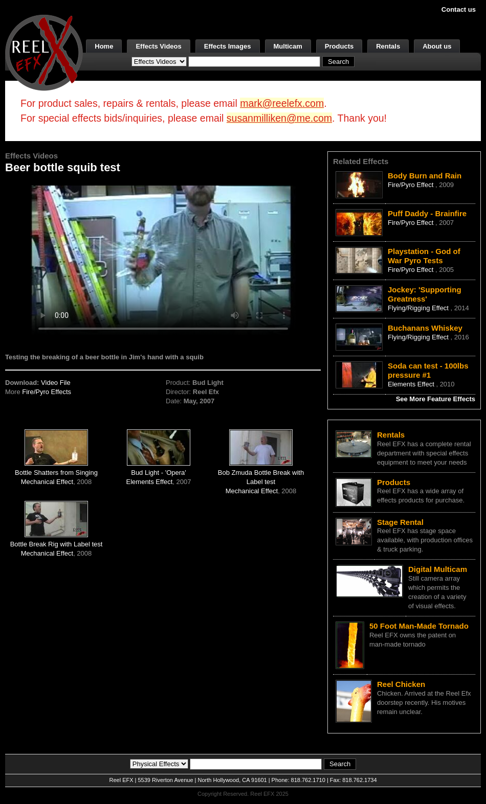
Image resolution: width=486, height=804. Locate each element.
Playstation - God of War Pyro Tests (424, 256)
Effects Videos (158, 46)
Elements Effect (149, 482)
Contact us (458, 9)
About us (437, 46)
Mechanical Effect (47, 482)
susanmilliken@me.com (279, 118)
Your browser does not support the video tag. (163, 260)
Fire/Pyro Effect (411, 185)
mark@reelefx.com (282, 103)
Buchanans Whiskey (425, 328)
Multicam (288, 46)
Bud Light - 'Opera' (158, 472)
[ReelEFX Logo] (44, 52)
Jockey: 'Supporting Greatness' (424, 294)
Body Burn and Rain (424, 175)
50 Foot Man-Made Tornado (419, 626)
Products (339, 46)
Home (104, 46)
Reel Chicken (401, 684)
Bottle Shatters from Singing (56, 472)
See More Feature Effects (435, 399)
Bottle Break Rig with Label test (56, 544)
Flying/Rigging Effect (419, 308)
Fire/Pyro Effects (46, 392)
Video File (56, 382)
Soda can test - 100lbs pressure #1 (428, 370)
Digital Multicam (437, 569)
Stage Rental (400, 522)
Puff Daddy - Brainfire (427, 213)
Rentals (388, 46)
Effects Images (227, 46)
